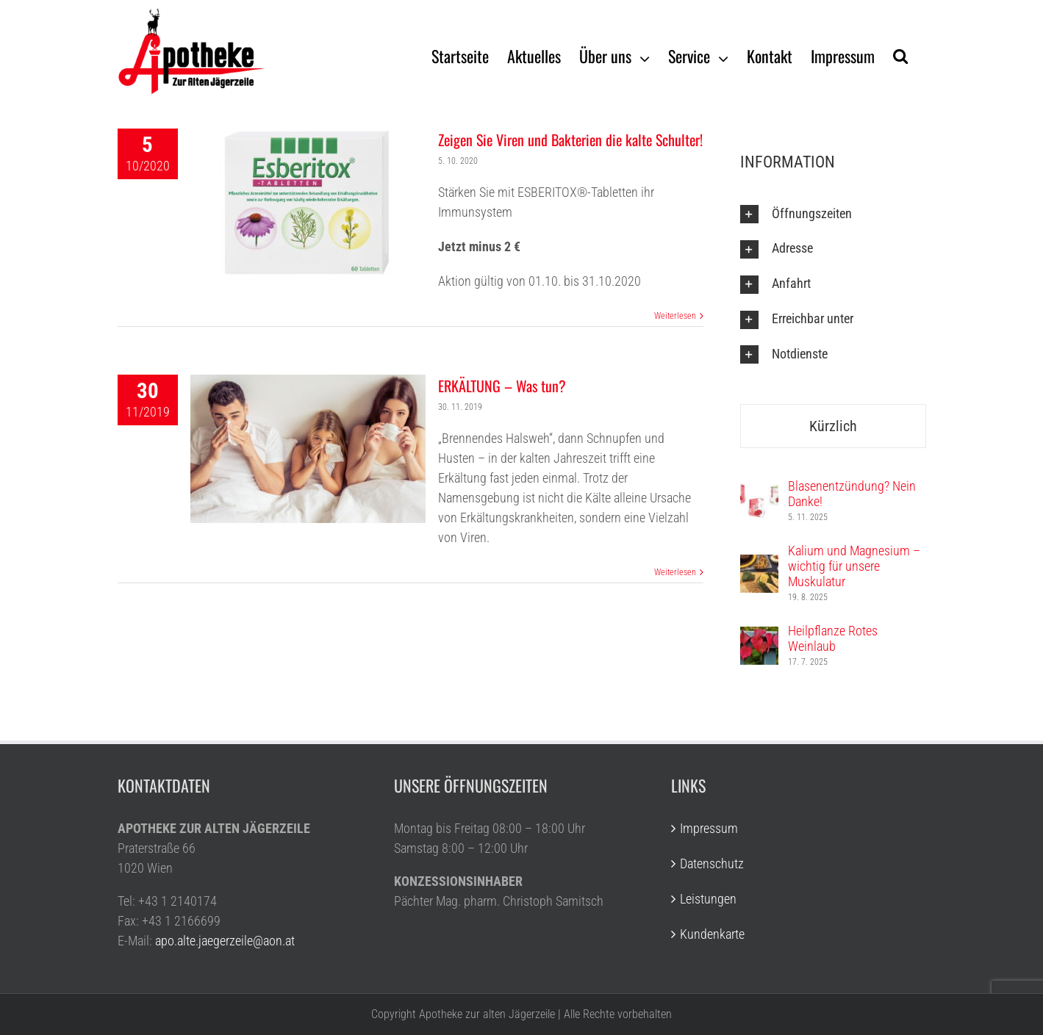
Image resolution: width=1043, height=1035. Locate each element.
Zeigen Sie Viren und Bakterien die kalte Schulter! (570, 140)
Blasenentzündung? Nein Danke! (852, 493)
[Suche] (900, 55)
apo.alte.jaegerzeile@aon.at (225, 940)
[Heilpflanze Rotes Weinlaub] (759, 636)
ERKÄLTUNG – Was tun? (502, 386)
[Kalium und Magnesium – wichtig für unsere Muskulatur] (759, 564)
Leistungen (708, 898)
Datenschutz (712, 863)
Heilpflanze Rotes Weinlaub (833, 638)
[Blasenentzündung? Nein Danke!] (759, 492)
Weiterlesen (675, 316)
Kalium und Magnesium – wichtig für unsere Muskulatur (854, 566)
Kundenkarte (712, 934)
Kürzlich (833, 426)
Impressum (709, 828)
